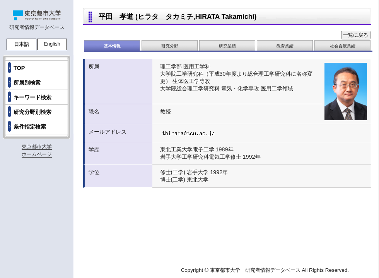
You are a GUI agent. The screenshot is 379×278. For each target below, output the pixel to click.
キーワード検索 (32, 97)
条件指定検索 (30, 127)
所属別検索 (27, 83)
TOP (19, 68)
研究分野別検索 (32, 112)
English (52, 44)
